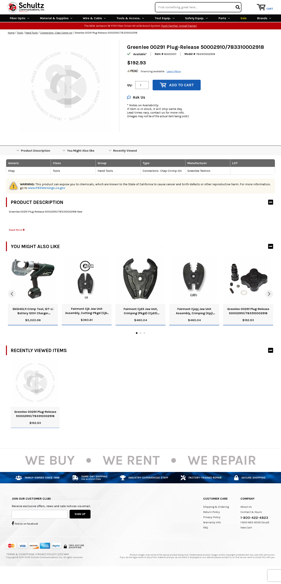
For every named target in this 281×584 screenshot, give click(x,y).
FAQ (205, 541)
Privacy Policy (211, 531)
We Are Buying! (199, 4)
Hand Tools (31, 46)
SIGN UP (80, 528)
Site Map (63, 568)
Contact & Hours (251, 526)
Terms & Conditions (20, 568)
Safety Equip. (196, 32)
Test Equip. (165, 32)
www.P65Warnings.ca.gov (46, 202)
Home (11, 46)
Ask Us (136, 111)
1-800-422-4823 (254, 532)
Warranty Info (212, 536)
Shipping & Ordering (216, 521)
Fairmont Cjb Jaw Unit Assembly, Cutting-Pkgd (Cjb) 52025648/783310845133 (86, 325)
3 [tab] (144, 347)
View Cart (246, 541)
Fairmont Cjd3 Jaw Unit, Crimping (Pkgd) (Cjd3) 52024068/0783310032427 (140, 325)
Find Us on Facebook (25, 537)
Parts (224, 32)
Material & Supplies (56, 32)
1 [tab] (136, 347)
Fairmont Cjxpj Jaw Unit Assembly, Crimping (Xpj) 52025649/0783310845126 (194, 325)
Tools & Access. (130, 32)
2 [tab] (140, 347)
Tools (20, 46)
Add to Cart (177, 99)
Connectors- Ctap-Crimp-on (56, 46)
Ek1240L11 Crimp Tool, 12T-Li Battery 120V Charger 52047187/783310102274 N (33, 325)
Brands (264, 32)
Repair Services (263, 4)
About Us (246, 521)
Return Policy (211, 526)
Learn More (174, 85)
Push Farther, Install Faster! (179, 40)
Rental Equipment (231, 4)
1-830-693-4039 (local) (254, 536)
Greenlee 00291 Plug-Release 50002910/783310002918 (248, 325)
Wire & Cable (94, 32)
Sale (243, 32)
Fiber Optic (19, 32)
